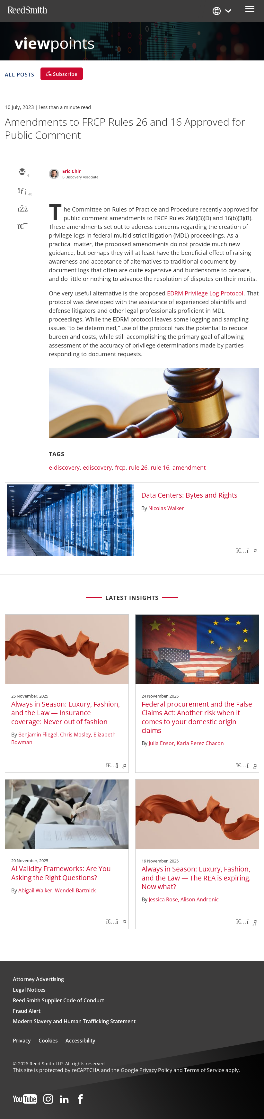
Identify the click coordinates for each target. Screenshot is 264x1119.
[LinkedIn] (64, 1099)
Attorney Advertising (38, 979)
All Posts (19, 74)
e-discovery (64, 467)
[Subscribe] (61, 74)
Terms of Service (204, 1070)
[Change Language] (222, 11)
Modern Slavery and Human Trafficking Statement (74, 1021)
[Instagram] (48, 1099)
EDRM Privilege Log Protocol (205, 293)
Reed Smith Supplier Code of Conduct (58, 1000)
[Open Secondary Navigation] (249, 11)
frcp (120, 467)
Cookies (48, 1040)
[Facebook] (80, 1099)
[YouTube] (25, 1099)
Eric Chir (71, 171)
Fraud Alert (26, 1011)
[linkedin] (21, 190)
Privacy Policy (155, 1070)
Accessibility (80, 1040)
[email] (21, 172)
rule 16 (160, 467)
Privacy (22, 1040)
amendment (189, 467)
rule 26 (138, 467)
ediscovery (97, 467)
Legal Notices (29, 989)
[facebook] (21, 209)
